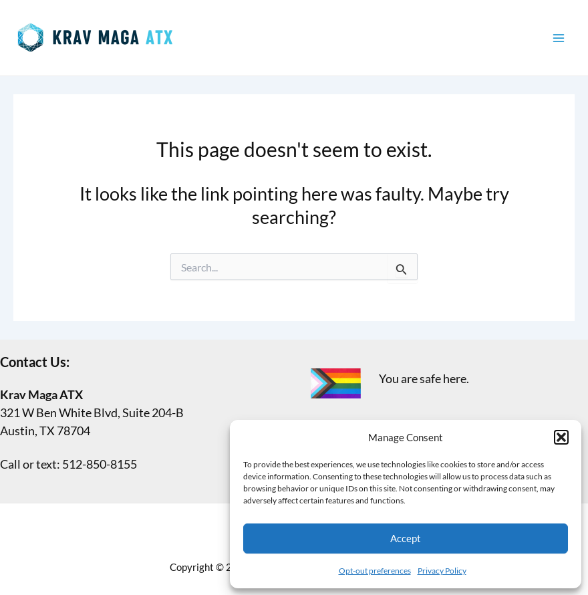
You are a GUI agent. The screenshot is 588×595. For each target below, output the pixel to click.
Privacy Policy (442, 571)
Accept (405, 538)
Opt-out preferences (375, 571)
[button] (561, 437)
